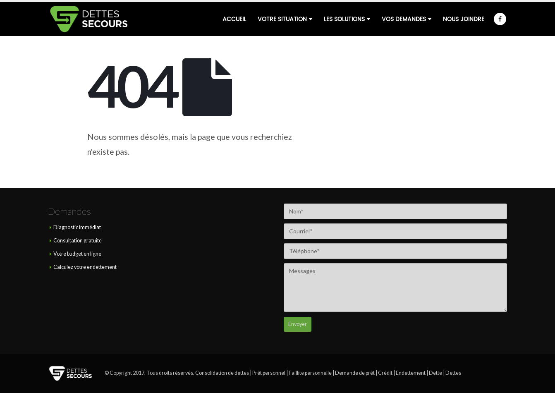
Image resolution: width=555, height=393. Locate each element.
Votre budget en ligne (77, 254)
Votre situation (282, 19)
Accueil (234, 19)
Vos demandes (404, 19)
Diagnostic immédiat (77, 227)
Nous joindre (463, 19)
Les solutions (344, 19)
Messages (395, 287)
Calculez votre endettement (85, 267)
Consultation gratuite (77, 240)
